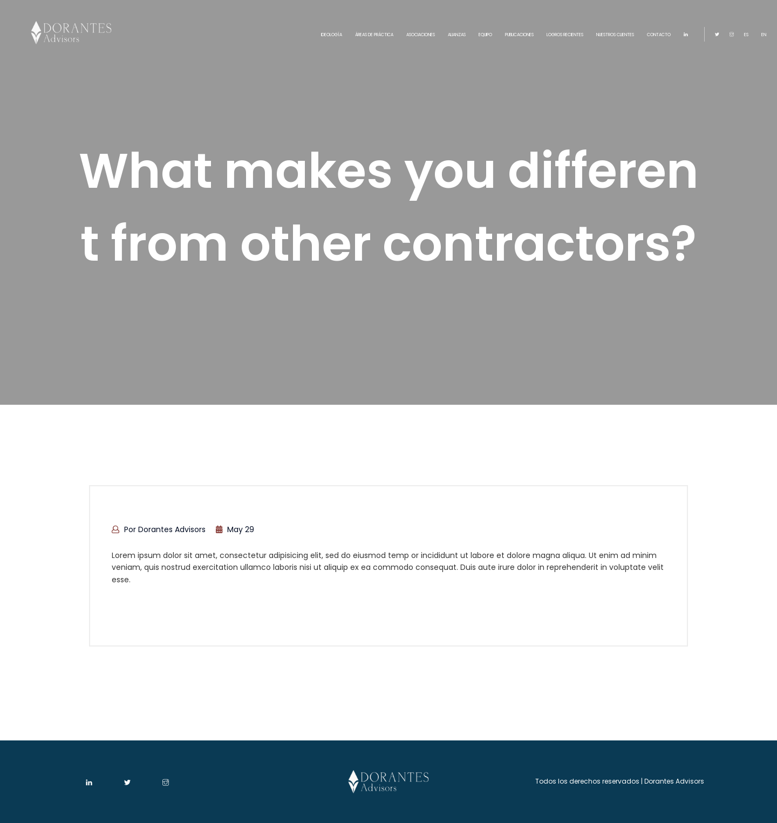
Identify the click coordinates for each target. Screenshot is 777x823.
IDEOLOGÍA (331, 35)
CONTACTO (659, 35)
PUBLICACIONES (519, 35)
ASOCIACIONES (420, 35)
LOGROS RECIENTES (565, 35)
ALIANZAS (457, 35)
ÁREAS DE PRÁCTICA (374, 35)
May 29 (235, 529)
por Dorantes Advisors (159, 529)
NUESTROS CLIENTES (615, 35)
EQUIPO (485, 35)
